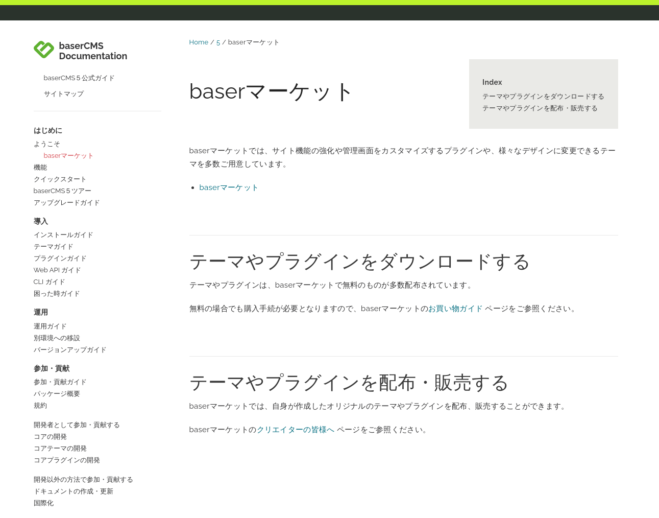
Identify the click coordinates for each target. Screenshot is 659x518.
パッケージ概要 (57, 319)
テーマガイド (54, 172)
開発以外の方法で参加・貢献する (83, 405)
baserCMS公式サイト (66, 480)
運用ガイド (50, 251)
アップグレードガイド (67, 128)
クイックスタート (60, 104)
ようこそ (47, 69)
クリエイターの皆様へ (296, 429)
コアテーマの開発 (60, 374)
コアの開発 (50, 362)
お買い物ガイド (455, 308)
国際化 (44, 428)
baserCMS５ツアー (63, 116)
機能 (40, 93)
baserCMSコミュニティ (69, 492)
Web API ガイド (58, 195)
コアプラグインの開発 (67, 385)
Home (199, 42)
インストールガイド (63, 160)
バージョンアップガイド (70, 275)
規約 (40, 331)
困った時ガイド (57, 219)
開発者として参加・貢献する (77, 350)
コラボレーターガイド (67, 448)
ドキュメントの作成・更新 (73, 416)
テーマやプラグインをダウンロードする (543, 96)
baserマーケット (69, 81)
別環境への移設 (57, 263)
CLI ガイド (49, 207)
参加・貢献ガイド (60, 307)
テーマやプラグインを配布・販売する (540, 108)
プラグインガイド (60, 183)
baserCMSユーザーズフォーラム (83, 504)
